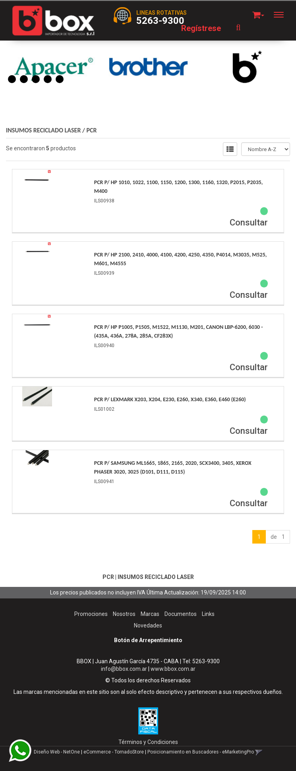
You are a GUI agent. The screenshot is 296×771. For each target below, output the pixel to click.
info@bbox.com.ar (124, 669)
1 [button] (12, 79)
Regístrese (201, 28)
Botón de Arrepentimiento (148, 640)
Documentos (180, 614)
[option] (53, 67)
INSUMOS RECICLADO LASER (43, 130)
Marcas (150, 614)
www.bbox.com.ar (173, 669)
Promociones (91, 614)
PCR (92, 130)
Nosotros (124, 614)
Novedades (148, 625)
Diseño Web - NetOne (57, 752)
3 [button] (36, 79)
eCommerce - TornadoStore (113, 752)
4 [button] (48, 79)
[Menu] (282, 14)
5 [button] (60, 79)
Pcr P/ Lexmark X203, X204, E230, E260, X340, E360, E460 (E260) (170, 399)
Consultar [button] (249, 222)
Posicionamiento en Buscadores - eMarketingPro (200, 752)
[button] (258, 13)
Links (208, 614)
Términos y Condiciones (148, 742)
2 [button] (24, 79)
